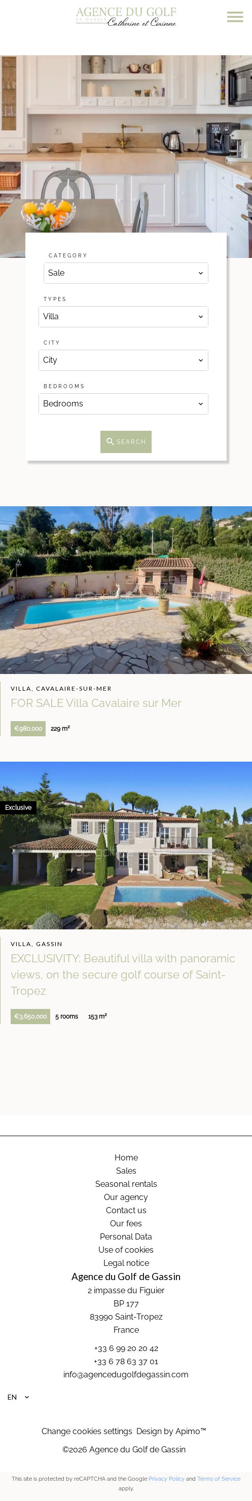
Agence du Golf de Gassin (126, 1276)
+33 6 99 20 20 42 (126, 1348)
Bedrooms (64, 386)
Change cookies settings (87, 1431)
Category (68, 255)
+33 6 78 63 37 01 (126, 1361)
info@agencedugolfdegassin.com (126, 1374)
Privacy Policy (167, 1479)
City (52, 343)
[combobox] (126, 273)
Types (55, 299)
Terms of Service (218, 1479)
